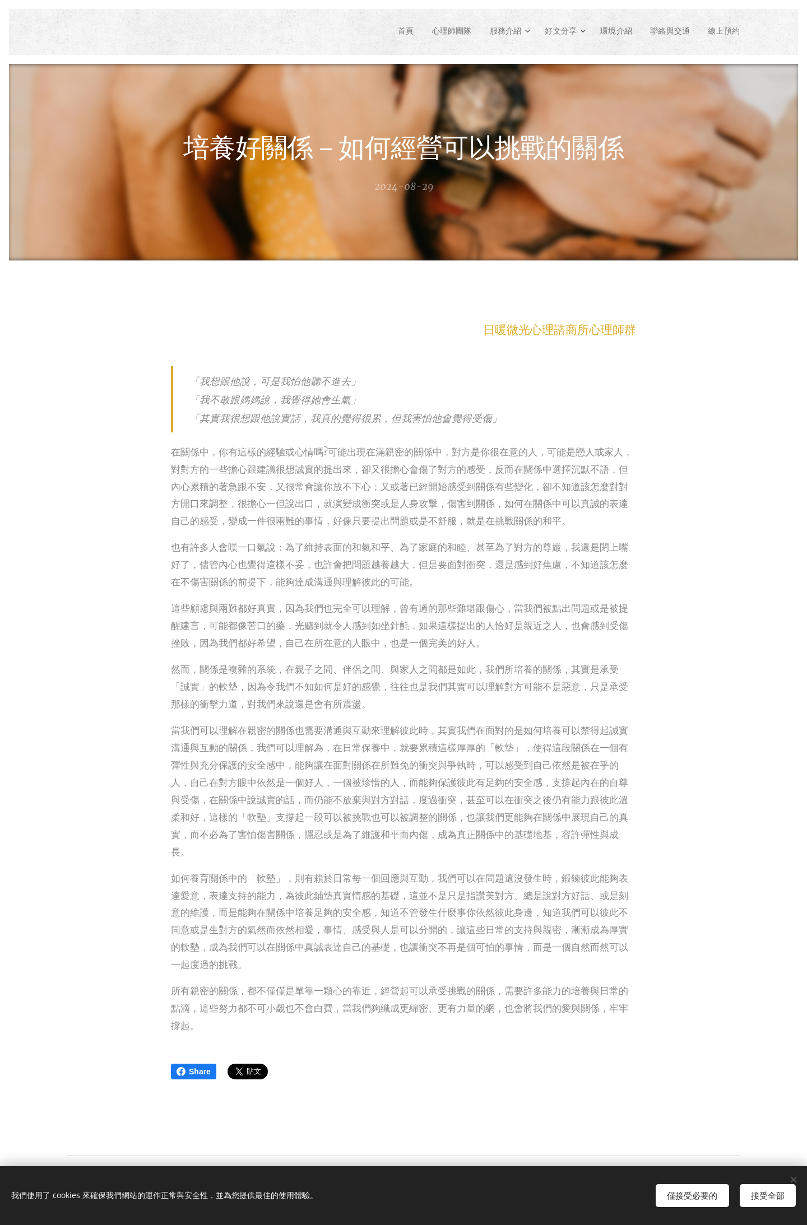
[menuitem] (387, 32)
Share (194, 1071)
